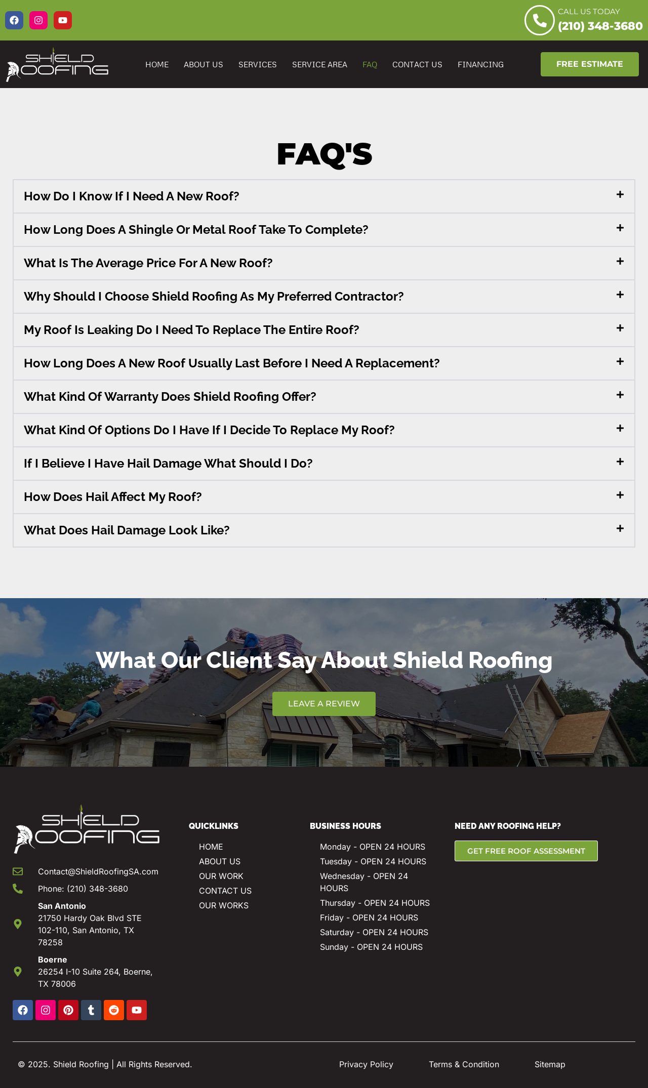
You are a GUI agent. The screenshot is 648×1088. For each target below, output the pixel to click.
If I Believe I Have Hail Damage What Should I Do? (168, 463)
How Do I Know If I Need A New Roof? (131, 196)
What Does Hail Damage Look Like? (127, 530)
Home (157, 64)
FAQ (369, 64)
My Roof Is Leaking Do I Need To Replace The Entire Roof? (191, 329)
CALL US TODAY (589, 11)
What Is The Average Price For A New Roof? (148, 263)
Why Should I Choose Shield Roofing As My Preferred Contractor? (214, 296)
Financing (481, 64)
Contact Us (417, 64)
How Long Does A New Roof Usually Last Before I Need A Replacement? (232, 363)
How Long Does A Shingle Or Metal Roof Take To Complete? (196, 229)
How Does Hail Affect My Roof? (113, 496)
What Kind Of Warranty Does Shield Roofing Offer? (170, 396)
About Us (203, 64)
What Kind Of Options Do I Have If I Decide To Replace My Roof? (209, 430)
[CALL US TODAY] (539, 20)
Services (257, 64)
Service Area (319, 64)
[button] (324, 196)
